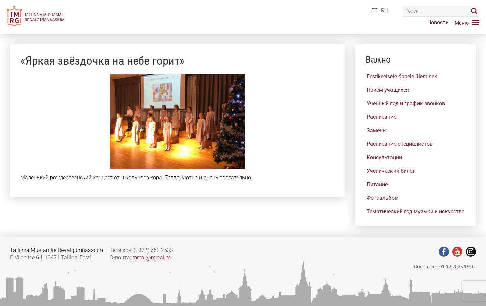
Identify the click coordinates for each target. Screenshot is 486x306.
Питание (377, 184)
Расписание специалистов (400, 144)
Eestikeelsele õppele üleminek (402, 76)
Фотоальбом (383, 198)
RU (384, 10)
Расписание (381, 117)
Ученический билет (391, 171)
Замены (377, 130)
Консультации (384, 157)
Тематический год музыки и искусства (416, 211)
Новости (438, 22)
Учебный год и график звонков (406, 103)
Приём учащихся (388, 90)
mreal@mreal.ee (151, 257)
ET (374, 10)
